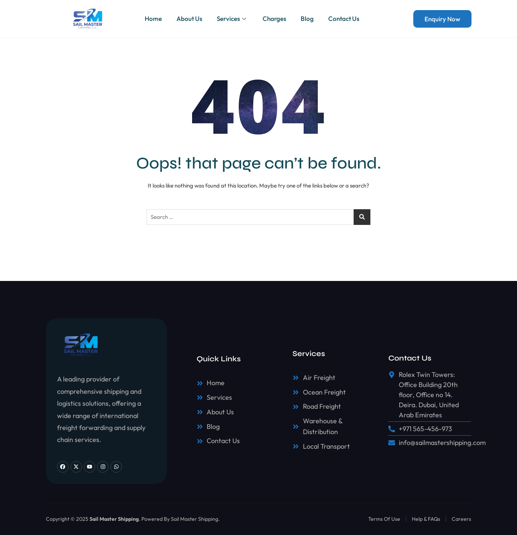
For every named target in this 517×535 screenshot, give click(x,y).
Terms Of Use (384, 519)
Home (152, 18)
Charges (274, 18)
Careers (461, 519)
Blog (307, 18)
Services (232, 18)
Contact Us (344, 18)
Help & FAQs (426, 519)
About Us (189, 18)
